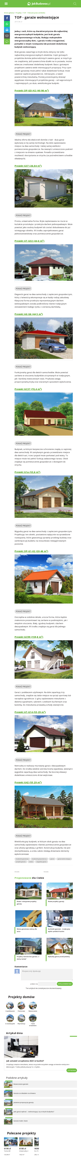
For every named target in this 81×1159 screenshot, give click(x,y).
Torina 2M (7, 1151)
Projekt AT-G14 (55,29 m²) (30, 712)
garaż (52, 859)
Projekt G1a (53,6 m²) (27, 472)
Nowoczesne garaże (21, 1084)
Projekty (18, 13)
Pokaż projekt (23, 134)
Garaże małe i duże (21, 1121)
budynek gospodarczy (39, 859)
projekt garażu (21, 862)
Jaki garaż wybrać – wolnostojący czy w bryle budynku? (34, 1112)
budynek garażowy (22, 859)
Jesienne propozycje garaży (24, 1102)
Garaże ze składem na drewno (25, 1093)
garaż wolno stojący (64, 859)
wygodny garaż (41, 862)
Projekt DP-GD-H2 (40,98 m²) (32, 90)
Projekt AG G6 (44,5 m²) (29, 314)
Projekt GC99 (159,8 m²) (29, 636)
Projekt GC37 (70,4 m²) (28, 389)
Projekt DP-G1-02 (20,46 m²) (31, 551)
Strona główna (9, 13)
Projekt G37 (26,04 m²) (28, 165)
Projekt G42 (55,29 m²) (28, 782)
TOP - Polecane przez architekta (34, 13)
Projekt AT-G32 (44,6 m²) (29, 240)
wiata (31, 862)
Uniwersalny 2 (23, 1151)
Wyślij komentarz (65, 984)
